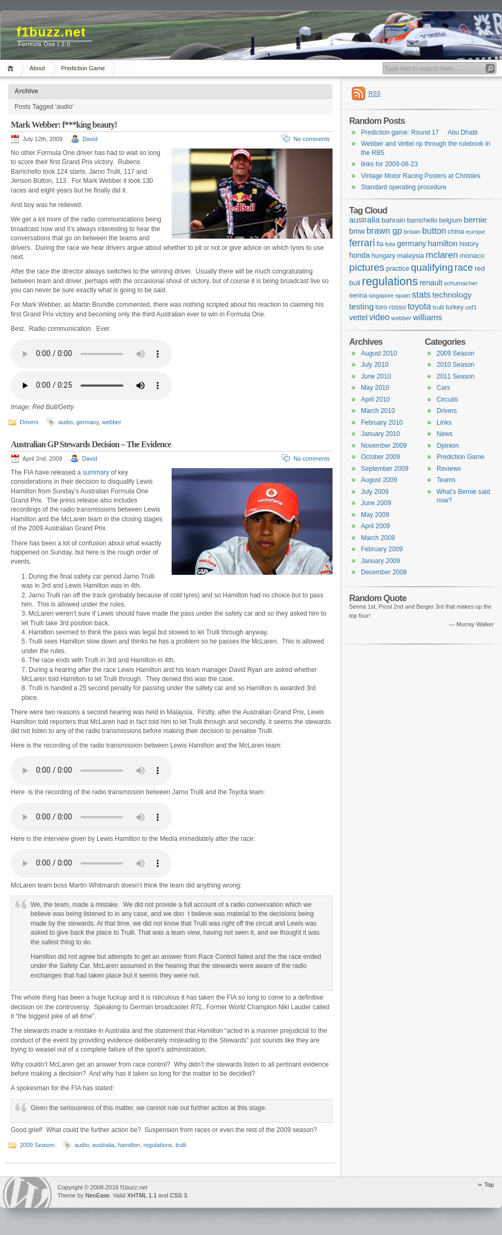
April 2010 (375, 399)
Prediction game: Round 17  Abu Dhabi (419, 132)
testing (361, 306)
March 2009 (378, 538)
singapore (381, 295)
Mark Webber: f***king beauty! (64, 124)
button (434, 230)
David (90, 139)
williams (427, 317)
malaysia (410, 256)
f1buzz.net (51, 32)
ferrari (362, 242)
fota (390, 244)
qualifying (432, 267)
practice (397, 268)
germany (87, 422)
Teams (446, 480)
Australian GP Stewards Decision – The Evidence (91, 444)
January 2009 (380, 561)
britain (412, 231)
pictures (367, 267)
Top (489, 1184)
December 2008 (384, 572)
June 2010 (376, 376)
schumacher (461, 283)
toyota (419, 306)
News (445, 434)
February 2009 (382, 549)
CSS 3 (178, 1195)
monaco (472, 256)
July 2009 (374, 492)
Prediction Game (83, 68)
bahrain (393, 220)
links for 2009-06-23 (389, 164)
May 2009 (375, 515)
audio (65, 422)
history (468, 244)
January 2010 (380, 434)
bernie (475, 219)
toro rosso (390, 307)
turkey (454, 307)
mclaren (442, 255)
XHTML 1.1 (142, 1195)
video (379, 317)
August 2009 (379, 480)
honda (359, 255)
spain (402, 295)
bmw (357, 231)
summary (96, 472)
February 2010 (382, 422)
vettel (358, 317)
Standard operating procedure (403, 187)
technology (451, 294)
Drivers (29, 422)
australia (103, 1145)
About (37, 68)
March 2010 (378, 411)
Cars (443, 387)
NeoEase (97, 1195)
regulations (157, 1145)
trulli (180, 1145)
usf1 (471, 307)
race (464, 267)
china (456, 231)
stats (421, 295)
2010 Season (456, 364)
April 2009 (375, 526)
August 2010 (379, 353)
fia (379, 244)
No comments (311, 139)
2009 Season (37, 1145)
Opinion (448, 445)
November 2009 (384, 445)
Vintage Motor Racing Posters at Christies (421, 176)
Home (12, 68)
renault (430, 282)
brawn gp (384, 230)
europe (475, 231)
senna (358, 295)
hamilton (129, 1145)
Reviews (449, 468)
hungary (383, 256)
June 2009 (376, 503)
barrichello (422, 220)
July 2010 (374, 364)
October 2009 (380, 457)
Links (444, 422)
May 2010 (375, 387)
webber (111, 422)
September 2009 (385, 468)
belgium (450, 220)
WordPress (27, 1192)
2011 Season (456, 376)
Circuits (447, 399)
